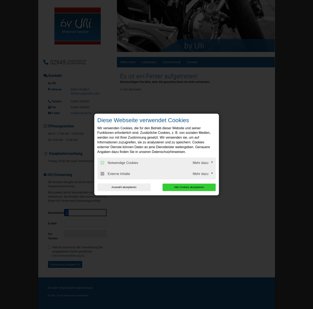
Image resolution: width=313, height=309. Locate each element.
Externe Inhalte (115, 174)
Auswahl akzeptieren (124, 187)
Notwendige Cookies (119, 163)
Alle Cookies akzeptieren (189, 187)
